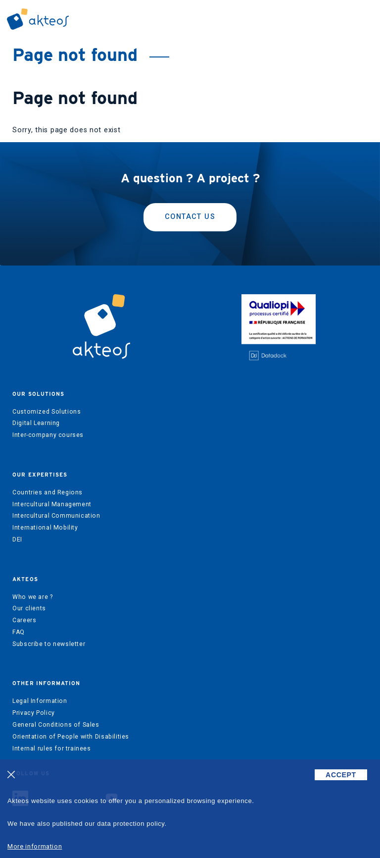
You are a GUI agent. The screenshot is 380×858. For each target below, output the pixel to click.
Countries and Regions (47, 492)
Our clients (29, 608)
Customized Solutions (46, 411)
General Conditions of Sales (55, 724)
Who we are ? (32, 596)
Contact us (190, 217)
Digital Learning (36, 423)
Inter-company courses (48, 434)
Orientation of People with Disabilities (70, 736)
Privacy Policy (33, 712)
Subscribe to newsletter (48, 644)
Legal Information (39, 700)
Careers (24, 620)
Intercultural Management (52, 504)
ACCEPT (341, 775)
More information (34, 846)
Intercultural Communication (56, 515)
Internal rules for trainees (51, 748)
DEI (17, 539)
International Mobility (45, 527)
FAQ (18, 632)
